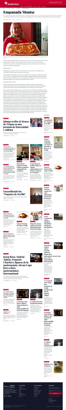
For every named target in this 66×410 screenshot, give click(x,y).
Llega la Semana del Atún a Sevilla (22, 224)
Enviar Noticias (51, 401)
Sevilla (38, 6)
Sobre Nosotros (36, 387)
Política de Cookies (37, 391)
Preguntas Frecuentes (52, 400)
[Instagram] (8, 396)
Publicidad (50, 398)
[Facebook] (4, 396)
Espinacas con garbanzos (7, 312)
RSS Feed (20, 396)
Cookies (52, 406)
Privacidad (48, 406)
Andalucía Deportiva (28, 6)
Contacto (35, 396)
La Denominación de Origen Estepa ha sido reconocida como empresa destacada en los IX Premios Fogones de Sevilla (9, 170)
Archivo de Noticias (22, 394)
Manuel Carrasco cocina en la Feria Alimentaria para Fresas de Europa (35, 226)
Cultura (13, 8)
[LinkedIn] (10, 396)
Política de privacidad (56, 396)
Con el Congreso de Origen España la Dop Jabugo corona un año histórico (9, 236)
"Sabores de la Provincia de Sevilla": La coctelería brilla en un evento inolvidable (9, 149)
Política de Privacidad (37, 390)
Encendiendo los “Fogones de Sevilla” (48, 122)
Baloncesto (43, 6)
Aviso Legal (36, 394)
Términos (56, 406)
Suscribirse (55, 393)
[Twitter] (6, 396)
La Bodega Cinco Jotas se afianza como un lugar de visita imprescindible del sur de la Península (23, 306)
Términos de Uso (37, 393)
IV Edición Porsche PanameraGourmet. (36, 302)
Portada (21, 6)
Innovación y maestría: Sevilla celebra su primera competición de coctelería (23, 167)
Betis (35, 6)
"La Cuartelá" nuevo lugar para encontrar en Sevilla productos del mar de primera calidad (8, 294)
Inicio (4, 8)
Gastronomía (18, 8)
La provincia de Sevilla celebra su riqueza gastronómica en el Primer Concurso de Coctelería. (36, 168)
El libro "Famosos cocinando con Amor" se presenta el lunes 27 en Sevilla (9, 216)
